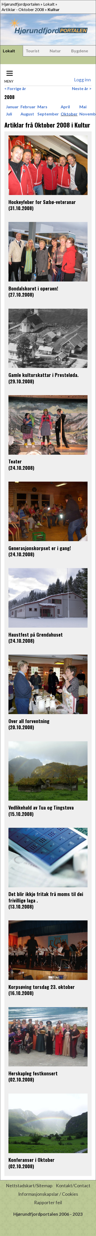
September (48, 113)
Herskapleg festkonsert (33, 1073)
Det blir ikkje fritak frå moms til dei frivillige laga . (45, 896)
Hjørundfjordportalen (21, 4)
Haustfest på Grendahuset (35, 634)
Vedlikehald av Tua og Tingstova (41, 807)
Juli (9, 113)
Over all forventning (28, 720)
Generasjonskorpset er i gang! (39, 547)
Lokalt (49, 4)
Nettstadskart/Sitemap (29, 1185)
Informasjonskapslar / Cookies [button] (48, 1194)
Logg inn (82, 79)
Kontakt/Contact (73, 1185)
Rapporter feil (48, 1202)
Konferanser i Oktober (31, 1159)
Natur (55, 50)
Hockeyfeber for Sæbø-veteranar (42, 201)
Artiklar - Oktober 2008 (23, 9)
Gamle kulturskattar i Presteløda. (43, 374)
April (65, 106)
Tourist (32, 50)
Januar (12, 106)
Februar (28, 106)
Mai (83, 106)
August (27, 113)
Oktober (69, 113)
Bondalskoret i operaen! (33, 288)
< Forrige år (15, 88)
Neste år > (82, 88)
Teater (15, 461)
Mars (42, 106)
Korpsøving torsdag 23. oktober (41, 986)
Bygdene (79, 50)
